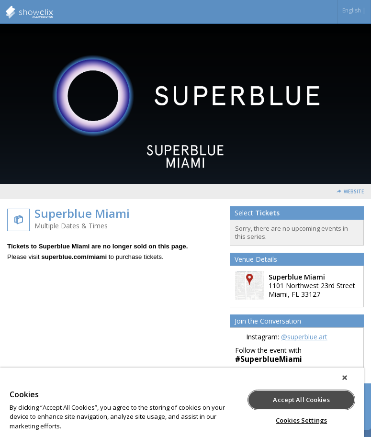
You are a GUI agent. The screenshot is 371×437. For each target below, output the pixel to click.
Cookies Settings (301, 420)
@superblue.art (304, 336)
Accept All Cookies (301, 399)
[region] (182, 402)
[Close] (345, 378)
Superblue (53, 12)
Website (354, 192)
